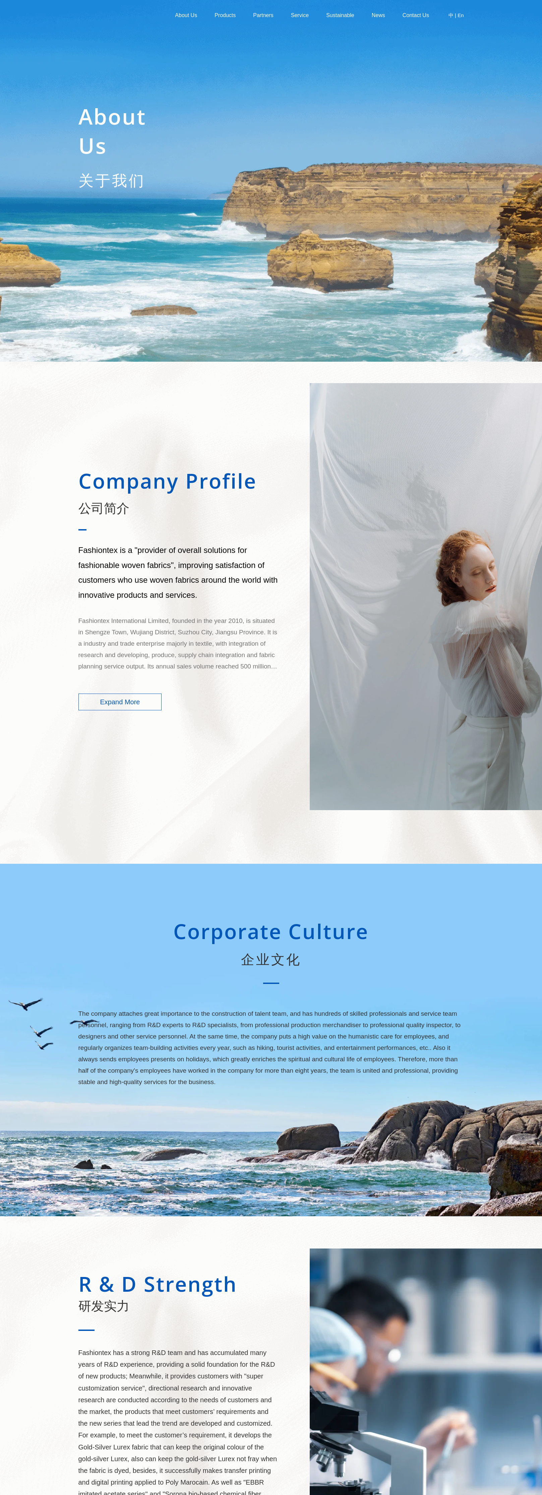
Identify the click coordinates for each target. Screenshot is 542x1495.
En (461, 15)
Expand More (120, 702)
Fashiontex (113, 15)
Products (225, 15)
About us (186, 15)
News (378, 15)
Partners (263, 15)
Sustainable (340, 15)
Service (300, 15)
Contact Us (416, 15)
